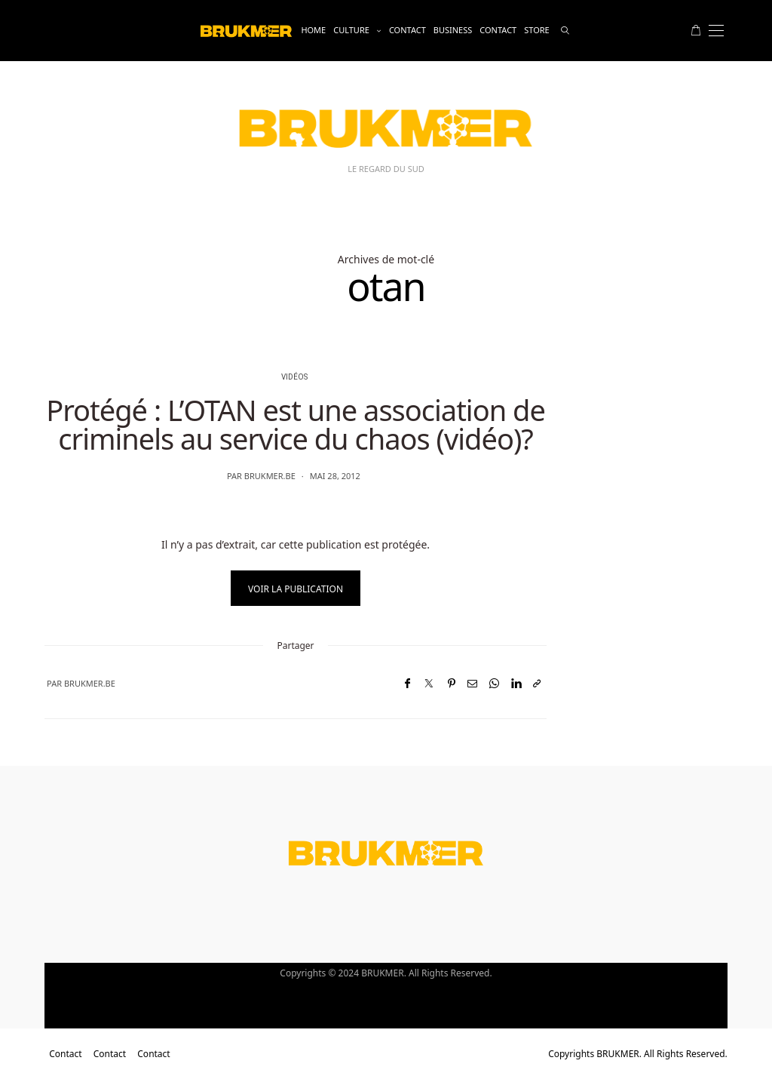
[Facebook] (407, 683)
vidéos (294, 377)
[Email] (472, 683)
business (453, 29)
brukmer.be (270, 475)
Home (313, 29)
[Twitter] (429, 683)
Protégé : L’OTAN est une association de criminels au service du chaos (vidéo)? (295, 424)
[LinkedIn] (516, 683)
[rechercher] (565, 30)
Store (536, 29)
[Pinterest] (452, 683)
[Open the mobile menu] (716, 31)
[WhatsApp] (494, 683)
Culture (351, 29)
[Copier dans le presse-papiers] (537, 683)
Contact (407, 29)
